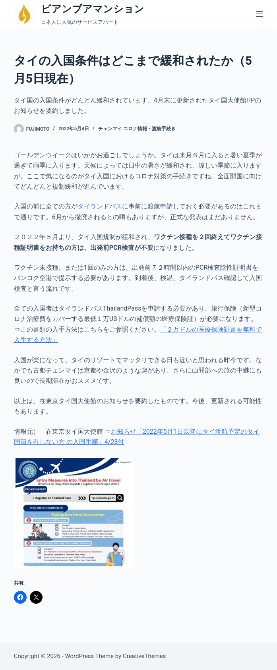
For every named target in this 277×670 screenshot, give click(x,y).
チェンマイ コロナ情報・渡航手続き (137, 128)
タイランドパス (99, 206)
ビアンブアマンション (92, 9)
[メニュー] (259, 13)
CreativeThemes (144, 656)
